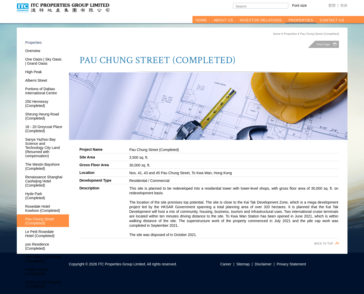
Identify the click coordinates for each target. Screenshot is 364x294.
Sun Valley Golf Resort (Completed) (43, 259)
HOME (201, 20)
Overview (32, 51)
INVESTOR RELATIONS (261, 20)
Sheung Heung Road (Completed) (42, 116)
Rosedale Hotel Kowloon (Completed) (42, 208)
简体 (343, 5)
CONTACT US (332, 20)
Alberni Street (36, 80)
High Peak (33, 72)
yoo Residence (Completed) (37, 246)
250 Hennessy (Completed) (37, 103)
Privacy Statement (291, 264)
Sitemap (243, 264)
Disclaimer (263, 264)
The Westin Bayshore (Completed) (42, 166)
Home (277, 33)
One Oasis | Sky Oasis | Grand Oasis (43, 61)
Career (225, 264)
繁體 (332, 5)
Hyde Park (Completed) (35, 196)
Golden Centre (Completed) (37, 271)
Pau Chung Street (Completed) (319, 33)
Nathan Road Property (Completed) (43, 284)
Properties (290, 33)
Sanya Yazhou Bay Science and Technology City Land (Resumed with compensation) (42, 147)
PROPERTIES (301, 20)
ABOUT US (223, 20)
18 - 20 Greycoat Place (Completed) (43, 129)
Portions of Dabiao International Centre (41, 91)
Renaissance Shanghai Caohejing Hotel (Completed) (44, 181)
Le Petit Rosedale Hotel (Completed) (40, 234)
